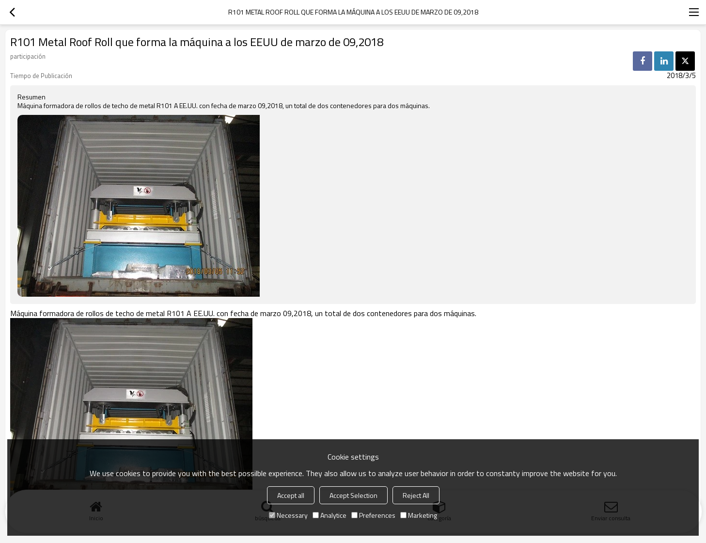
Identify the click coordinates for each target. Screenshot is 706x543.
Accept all (290, 495)
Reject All (416, 495)
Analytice (329, 515)
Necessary (288, 515)
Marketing (418, 515)
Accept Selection (353, 495)
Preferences (373, 515)
